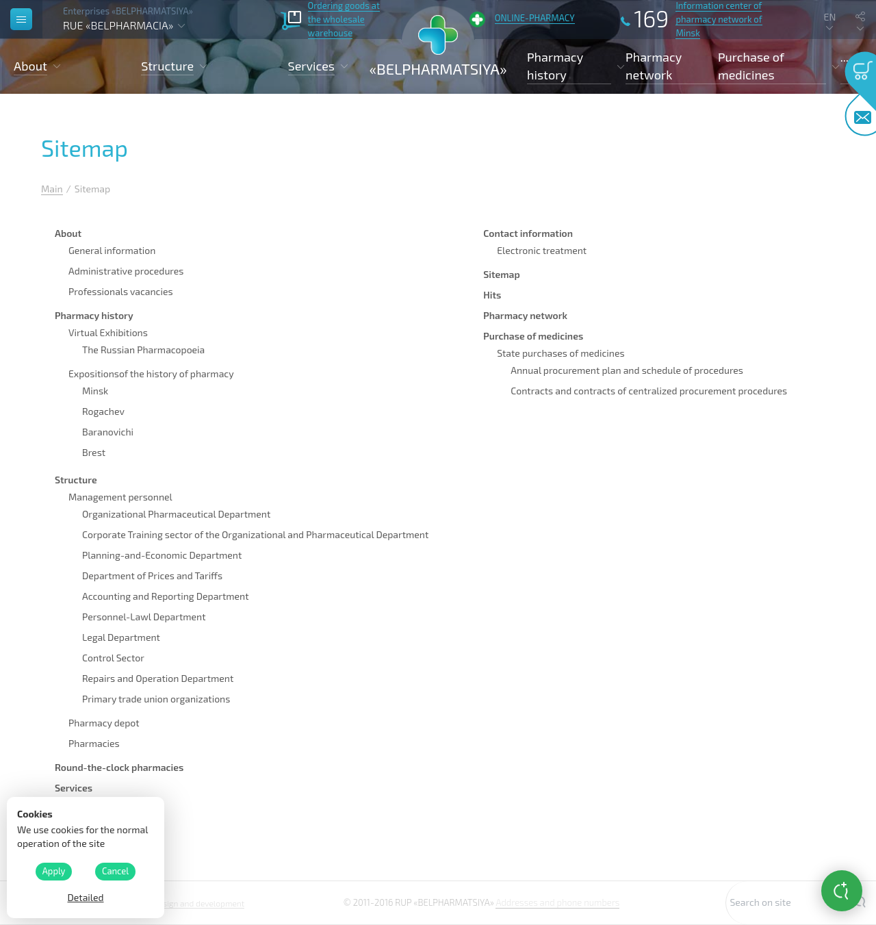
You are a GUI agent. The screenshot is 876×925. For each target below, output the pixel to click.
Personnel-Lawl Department (144, 616)
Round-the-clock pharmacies (119, 767)
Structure (76, 479)
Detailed (85, 897)
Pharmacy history (94, 315)
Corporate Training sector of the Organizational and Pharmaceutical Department (255, 534)
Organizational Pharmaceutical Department (176, 514)
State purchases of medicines (560, 353)
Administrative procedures (125, 271)
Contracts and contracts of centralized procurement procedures (649, 390)
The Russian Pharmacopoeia (143, 349)
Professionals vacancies (120, 291)
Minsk (95, 390)
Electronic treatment (542, 250)
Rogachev (103, 411)
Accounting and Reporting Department (165, 596)
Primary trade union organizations (156, 699)
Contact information (528, 233)
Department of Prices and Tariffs (152, 575)
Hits (492, 295)
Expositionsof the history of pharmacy (151, 373)
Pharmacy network (654, 65)
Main (52, 188)
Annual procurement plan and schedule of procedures (627, 370)
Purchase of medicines (533, 336)
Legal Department (121, 637)
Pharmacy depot (104, 722)
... (844, 56)
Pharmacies (94, 743)
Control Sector (113, 657)
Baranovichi (107, 432)
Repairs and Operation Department (157, 678)
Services (73, 788)
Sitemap (501, 274)
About (68, 233)
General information (111, 250)
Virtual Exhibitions (108, 332)
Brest (93, 452)
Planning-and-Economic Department (162, 555)
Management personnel (120, 497)
